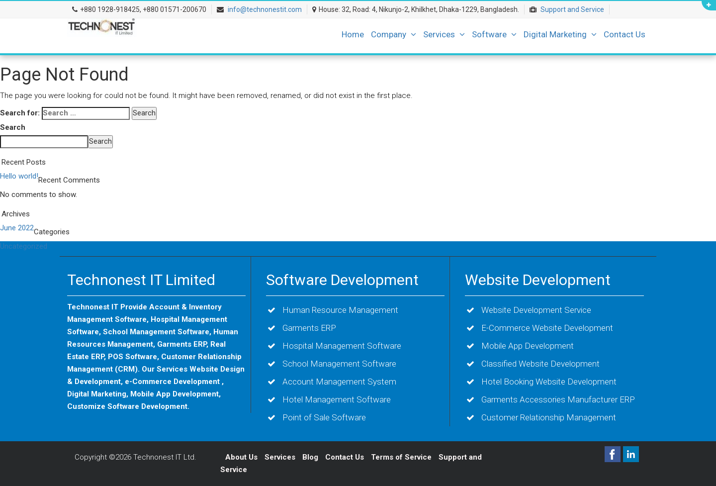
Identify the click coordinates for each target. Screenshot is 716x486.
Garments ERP (309, 328)
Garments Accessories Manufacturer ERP (558, 399)
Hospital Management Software (341, 346)
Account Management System (339, 382)
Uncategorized (23, 246)
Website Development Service (536, 310)
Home (353, 34)
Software (494, 34)
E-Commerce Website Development (547, 328)
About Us (241, 457)
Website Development (538, 280)
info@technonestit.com (265, 9)
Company (393, 34)
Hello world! (19, 176)
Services (444, 34)
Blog (311, 457)
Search (12, 127)
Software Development (342, 280)
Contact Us (624, 34)
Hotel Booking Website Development (549, 382)
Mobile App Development (527, 346)
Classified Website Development (540, 364)
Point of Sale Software (324, 417)
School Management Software (339, 364)
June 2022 (17, 227)
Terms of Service (401, 457)
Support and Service (572, 9)
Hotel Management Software (336, 399)
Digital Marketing (560, 34)
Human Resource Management (340, 310)
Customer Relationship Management (548, 417)
